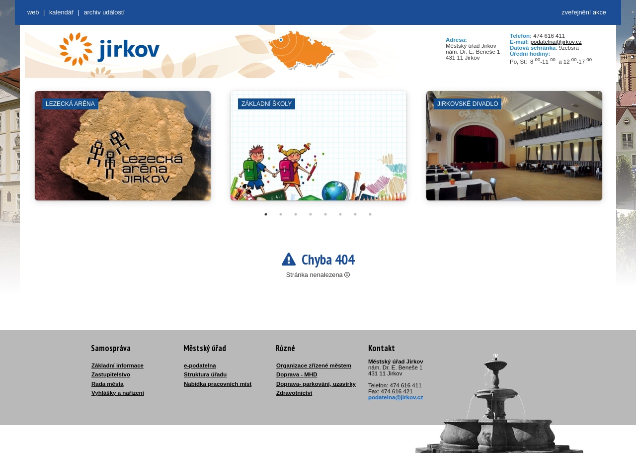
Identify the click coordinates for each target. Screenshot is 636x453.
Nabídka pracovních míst (217, 384)
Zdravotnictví (294, 393)
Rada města (107, 384)
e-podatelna (200, 365)
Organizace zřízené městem (313, 365)
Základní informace (117, 365)
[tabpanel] (123, 150)
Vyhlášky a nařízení (117, 393)
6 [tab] (340, 214)
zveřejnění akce (583, 12)
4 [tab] (311, 214)
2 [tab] (281, 214)
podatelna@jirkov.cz (556, 42)
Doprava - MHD (297, 374)
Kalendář (61, 12)
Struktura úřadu (205, 374)
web (33, 12)
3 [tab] (296, 214)
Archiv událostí (104, 12)
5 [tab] (325, 214)
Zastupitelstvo (110, 374)
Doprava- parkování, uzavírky (316, 384)
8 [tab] (370, 214)
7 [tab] (355, 214)
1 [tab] (266, 214)
